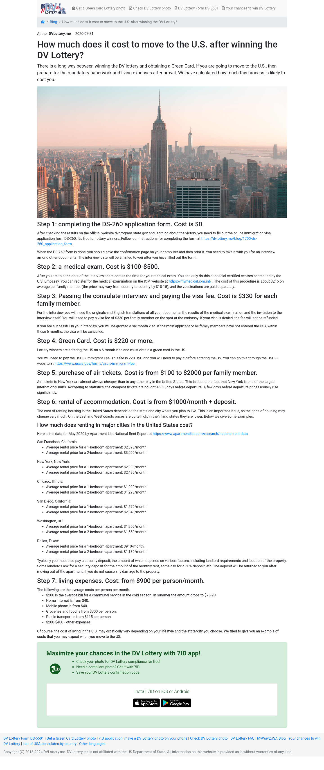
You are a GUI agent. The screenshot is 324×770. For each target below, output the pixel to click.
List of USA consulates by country (49, 744)
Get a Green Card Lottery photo (99, 8)
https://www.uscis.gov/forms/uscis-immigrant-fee (94, 363)
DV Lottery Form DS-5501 (197, 8)
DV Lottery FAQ (242, 738)
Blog (53, 22)
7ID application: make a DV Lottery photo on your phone (143, 738)
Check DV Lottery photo (150, 8)
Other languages (92, 744)
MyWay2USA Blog (271, 738)
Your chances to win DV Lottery (248, 8)
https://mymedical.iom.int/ (190, 281)
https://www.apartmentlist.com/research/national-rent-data (200, 434)
